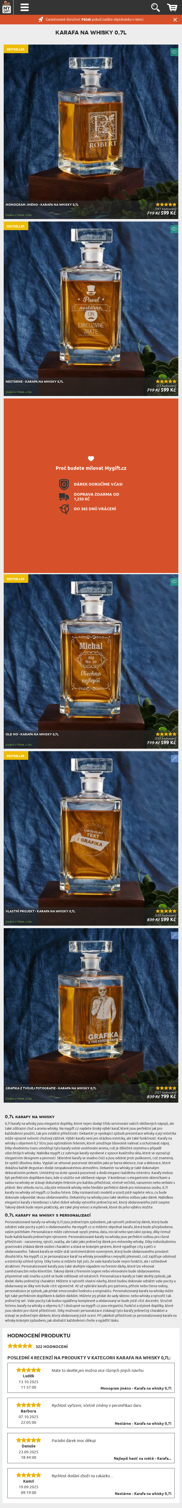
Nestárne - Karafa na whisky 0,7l (143, 1423)
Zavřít (175, 19)
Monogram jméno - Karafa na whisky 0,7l (135, 1388)
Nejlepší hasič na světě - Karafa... (142, 1458)
